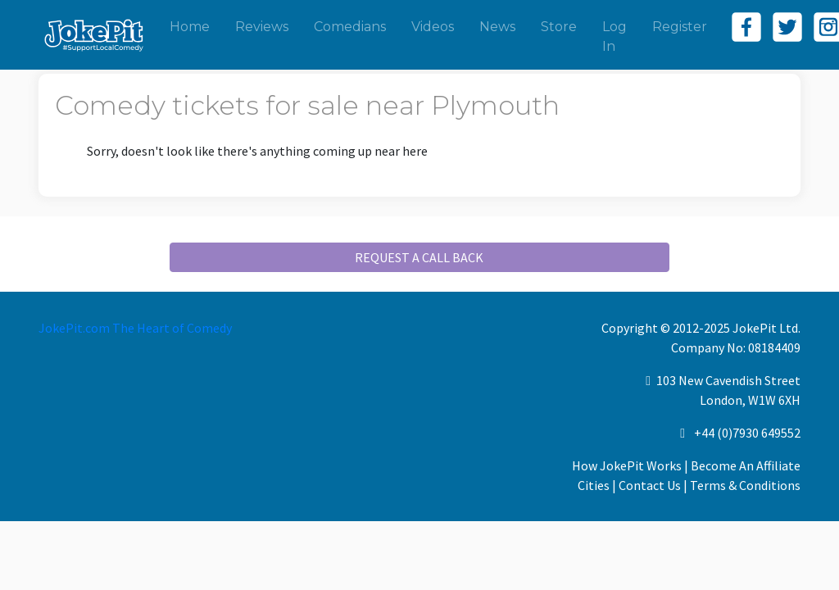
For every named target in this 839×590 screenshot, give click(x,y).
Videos (432, 26)
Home (190, 26)
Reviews (261, 26)
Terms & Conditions (745, 485)
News (497, 26)
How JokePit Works (627, 465)
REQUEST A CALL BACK (419, 257)
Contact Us (650, 485)
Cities (594, 485)
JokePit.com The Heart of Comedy (135, 328)
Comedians (350, 26)
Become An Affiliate (745, 465)
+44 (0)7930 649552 (747, 432)
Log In (614, 36)
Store (559, 26)
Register (679, 26)
